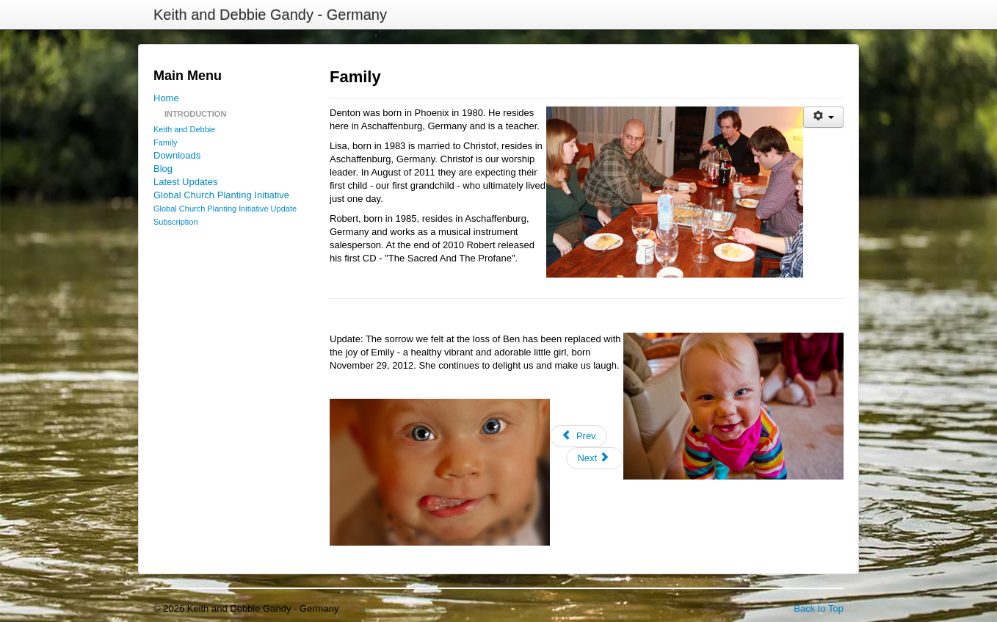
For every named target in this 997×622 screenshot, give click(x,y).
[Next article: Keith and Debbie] (594, 458)
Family (165, 142)
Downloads (176, 155)
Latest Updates (185, 181)
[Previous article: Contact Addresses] (578, 436)
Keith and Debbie (184, 129)
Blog (163, 168)
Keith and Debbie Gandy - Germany (270, 15)
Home (166, 98)
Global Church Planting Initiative (221, 194)
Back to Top (819, 608)
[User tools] (823, 117)
